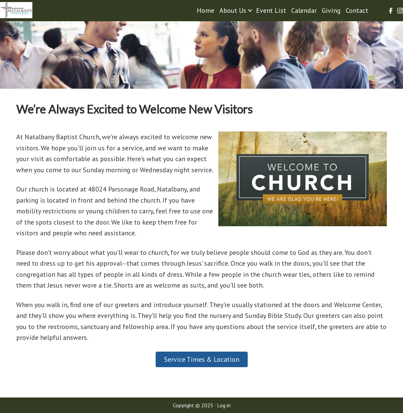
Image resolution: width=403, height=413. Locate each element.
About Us (232, 10)
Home (205, 10)
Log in (223, 405)
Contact (357, 10)
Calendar (304, 10)
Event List (271, 10)
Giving (331, 10)
